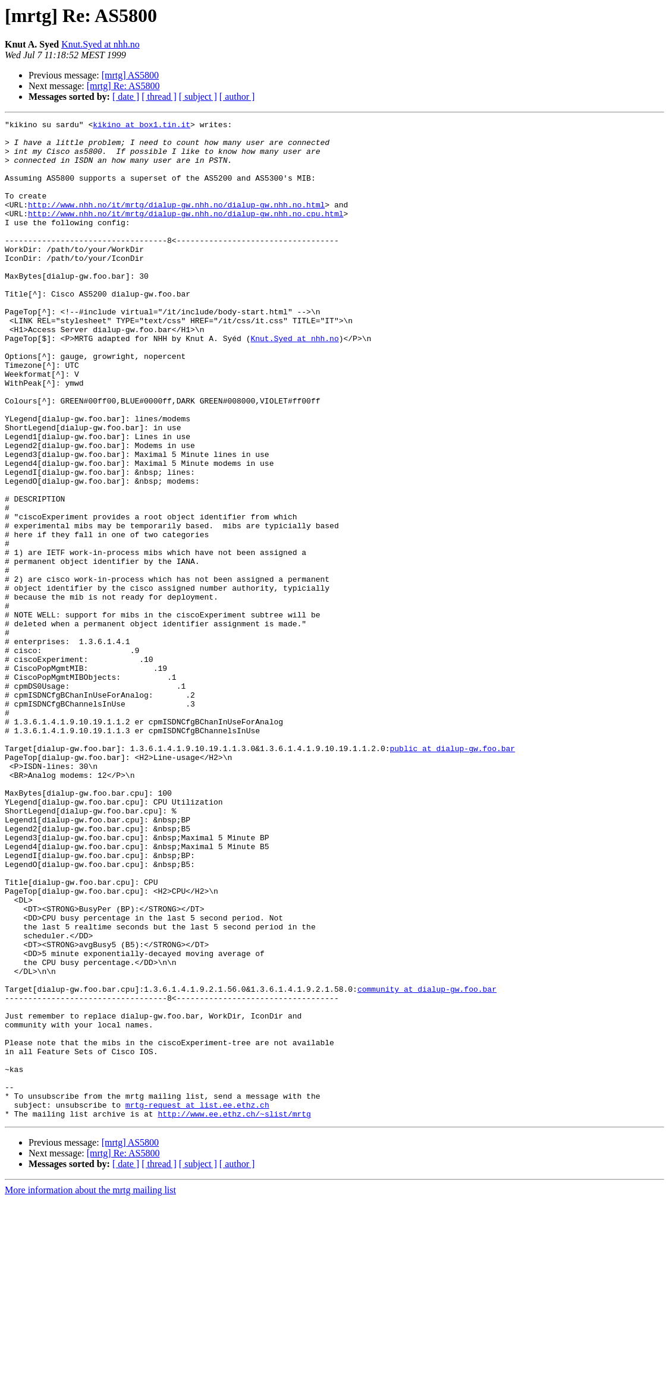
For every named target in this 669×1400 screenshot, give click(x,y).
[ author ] (237, 97)
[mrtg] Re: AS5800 (123, 86)
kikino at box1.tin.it (141, 126)
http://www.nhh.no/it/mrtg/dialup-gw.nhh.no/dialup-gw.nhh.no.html (176, 222)
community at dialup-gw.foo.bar (427, 1163)
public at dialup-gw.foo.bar (452, 874)
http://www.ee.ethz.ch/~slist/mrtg (234, 1313)
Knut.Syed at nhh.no (100, 44)
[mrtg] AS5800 (130, 75)
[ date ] (125, 97)
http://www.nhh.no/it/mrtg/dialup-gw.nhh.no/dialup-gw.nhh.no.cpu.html (185, 233)
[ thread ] (159, 97)
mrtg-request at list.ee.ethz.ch (197, 1302)
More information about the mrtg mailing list (90, 1390)
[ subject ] (198, 97)
